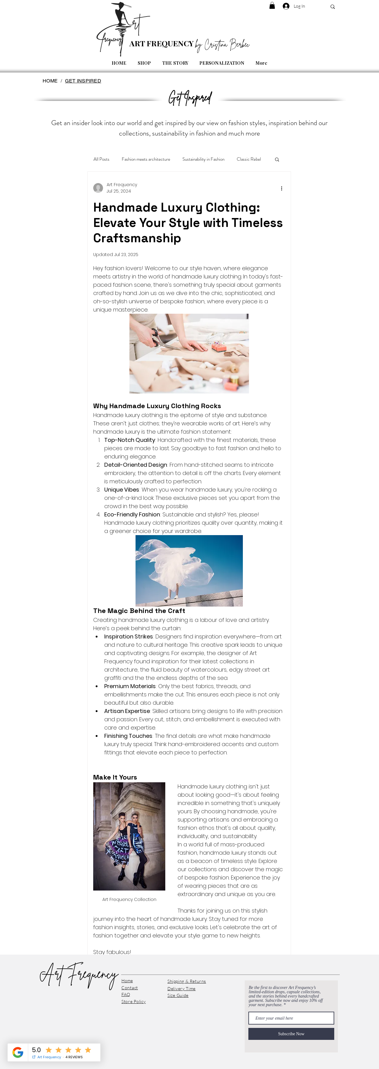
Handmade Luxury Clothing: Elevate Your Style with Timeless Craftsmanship (188, 223)
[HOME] (50, 80)
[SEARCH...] (332, 6)
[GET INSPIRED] (83, 80)
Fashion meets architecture (146, 159)
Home (127, 980)
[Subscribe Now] (291, 1034)
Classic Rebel (249, 159)
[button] (272, 5)
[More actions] (281, 188)
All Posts (101, 159)
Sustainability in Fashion (203, 159)
